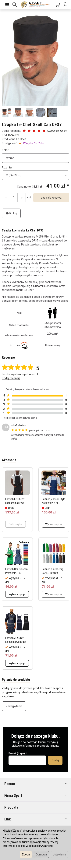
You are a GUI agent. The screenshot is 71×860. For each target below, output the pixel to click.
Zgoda (26, 854)
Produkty (35, 807)
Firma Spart (35, 795)
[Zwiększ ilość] (6, 197)
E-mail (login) (17, 753)
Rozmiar (7, 167)
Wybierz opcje (53, 524)
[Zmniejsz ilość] (21, 197)
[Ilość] (14, 197)
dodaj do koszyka (51, 197)
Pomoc (35, 784)
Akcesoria (9, 460)
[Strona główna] (35, 4)
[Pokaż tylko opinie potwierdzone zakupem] (3, 389)
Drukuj (11, 213)
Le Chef (21, 139)
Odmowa (41, 854)
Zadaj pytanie (14, 706)
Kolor (5, 150)
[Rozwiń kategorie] (7, 4)
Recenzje (8, 357)
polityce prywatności (41, 845)
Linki (35, 819)
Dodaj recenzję (11, 378)
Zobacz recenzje (57, 130)
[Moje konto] (64, 4)
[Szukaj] (15, 4)
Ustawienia (59, 854)
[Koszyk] (56, 4)
